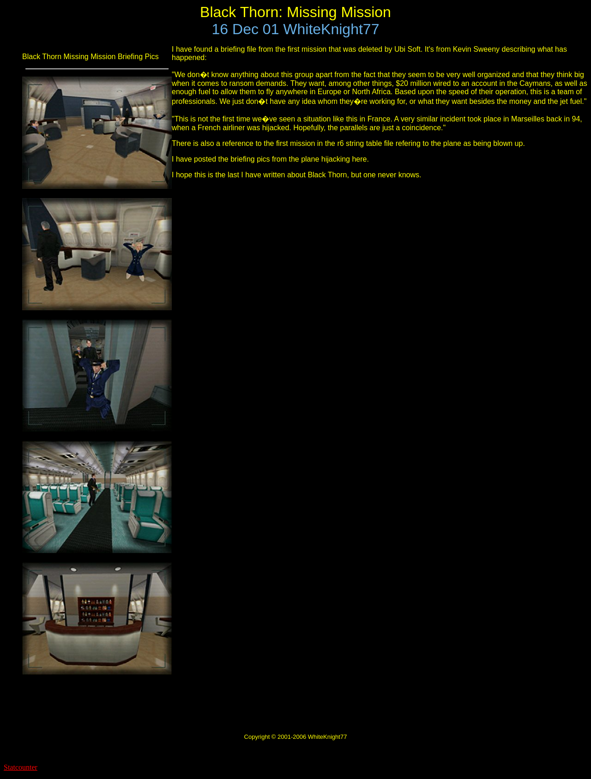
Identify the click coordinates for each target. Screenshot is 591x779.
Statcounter (20, 767)
